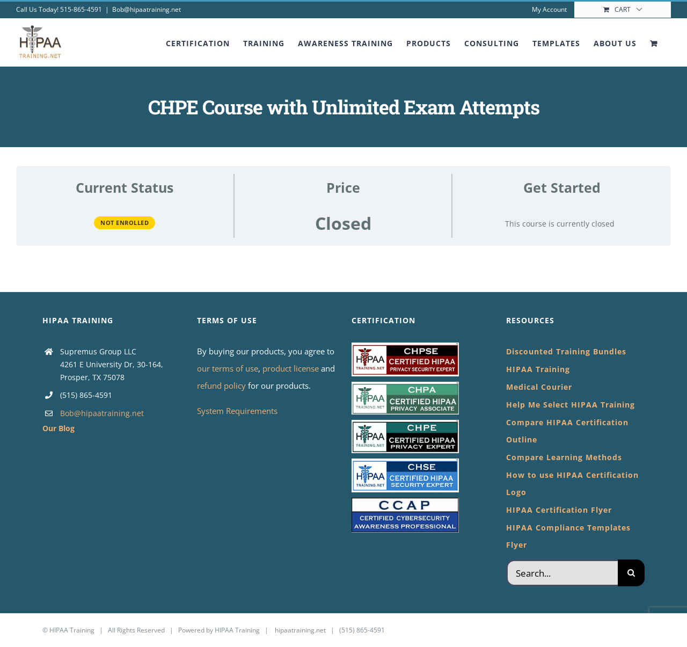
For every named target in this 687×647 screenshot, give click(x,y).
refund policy (222, 385)
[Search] (631, 572)
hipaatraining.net (300, 630)
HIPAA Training (71, 630)
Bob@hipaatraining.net (146, 9)
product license (291, 368)
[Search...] (562, 572)
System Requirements (237, 410)
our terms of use (227, 368)
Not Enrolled (124, 223)
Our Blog (58, 428)
